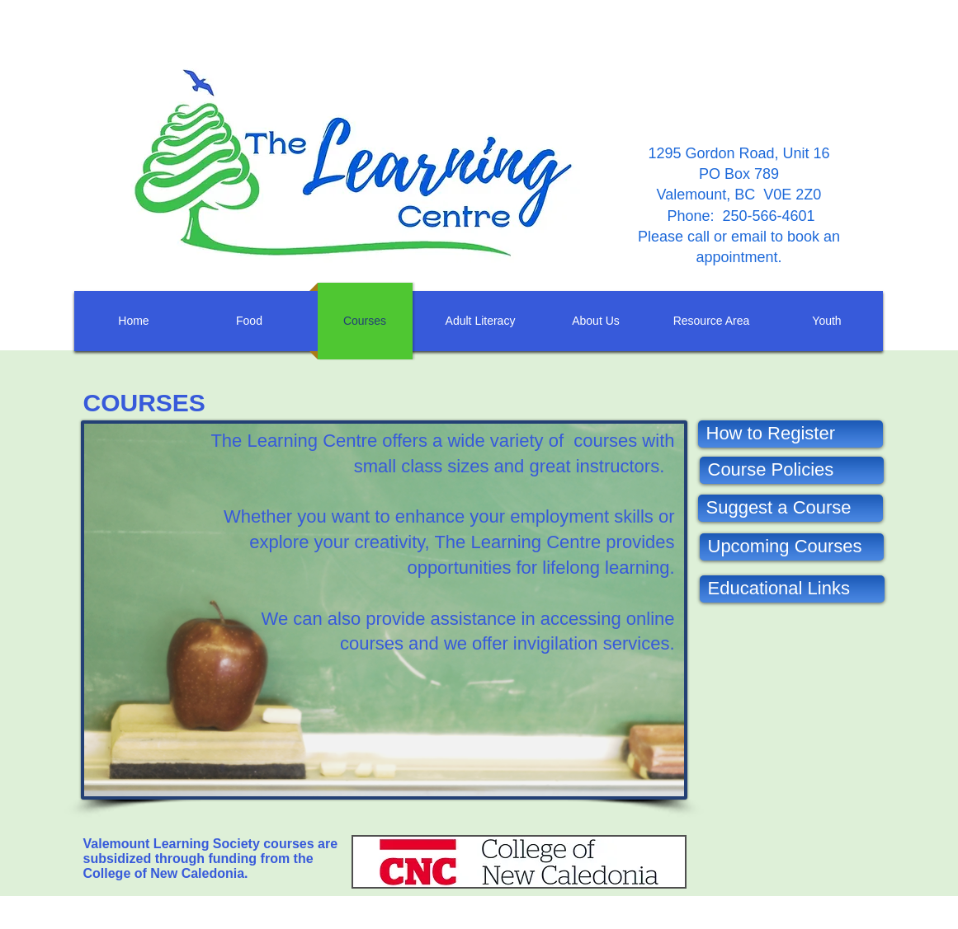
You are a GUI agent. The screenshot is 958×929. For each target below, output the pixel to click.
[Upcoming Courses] (792, 547)
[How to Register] (790, 434)
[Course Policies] (792, 470)
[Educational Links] (792, 589)
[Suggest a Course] (790, 508)
